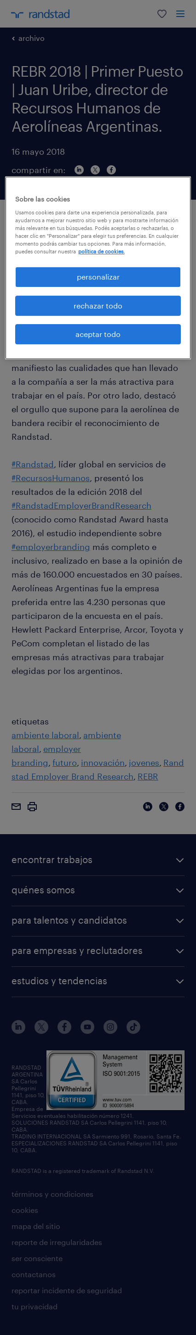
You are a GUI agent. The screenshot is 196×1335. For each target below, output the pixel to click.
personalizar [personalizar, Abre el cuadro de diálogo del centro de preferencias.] (98, 276)
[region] (98, 267)
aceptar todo (98, 334)
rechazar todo (98, 305)
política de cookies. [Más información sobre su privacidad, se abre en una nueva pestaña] (101, 251)
